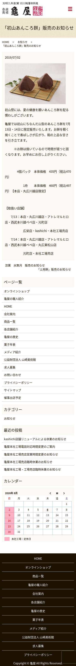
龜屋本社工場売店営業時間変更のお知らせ (31, 454)
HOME (5, 42)
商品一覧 (9, 321)
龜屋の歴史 (11, 337)
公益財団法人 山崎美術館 (20, 359)
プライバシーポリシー (18, 382)
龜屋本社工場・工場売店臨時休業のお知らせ (32, 469)
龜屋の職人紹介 (14, 299)
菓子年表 (9, 344)
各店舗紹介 (11, 329)
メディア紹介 (12, 352)
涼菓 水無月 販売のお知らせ (25, 265)
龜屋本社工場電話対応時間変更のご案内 (29, 446)
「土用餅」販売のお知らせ (54, 269)
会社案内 (9, 314)
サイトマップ (12, 390)
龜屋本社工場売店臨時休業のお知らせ (28, 462)
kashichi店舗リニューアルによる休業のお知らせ (35, 439)
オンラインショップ (17, 291)
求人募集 (9, 367)
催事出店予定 (12, 398)
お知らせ (22, 42)
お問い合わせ (12, 375)
